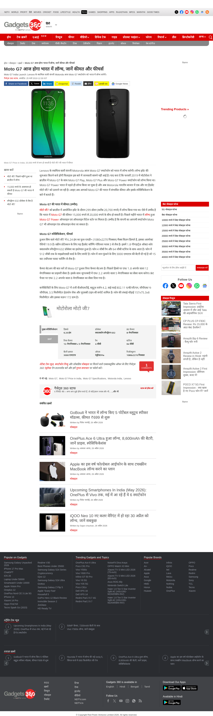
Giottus (41, 584)
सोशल (123, 43)
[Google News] (204, 285)
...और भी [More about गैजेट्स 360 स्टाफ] (115, 391)
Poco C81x (81, 587)
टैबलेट (22, 43)
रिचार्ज (161, 37)
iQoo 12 (41, 576)
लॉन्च (147, 214)
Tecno (192, 587)
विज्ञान (99, 43)
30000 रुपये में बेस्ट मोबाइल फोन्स (176, 246)
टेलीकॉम (86, 43)
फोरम (149, 37)
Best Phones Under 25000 (51, 566)
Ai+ (145, 566)
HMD (146, 584)
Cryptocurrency (45, 573)
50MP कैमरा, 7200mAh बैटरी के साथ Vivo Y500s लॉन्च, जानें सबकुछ (83, 627)
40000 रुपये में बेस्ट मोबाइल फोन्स (176, 257)
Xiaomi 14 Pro (11, 600)
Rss (140, 700)
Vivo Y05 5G (82, 584)
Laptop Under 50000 (14, 579)
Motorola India (115, 378)
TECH (84, 12)
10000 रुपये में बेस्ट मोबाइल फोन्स (176, 220)
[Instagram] (189, 285)
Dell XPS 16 (82, 591)
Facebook (108, 700)
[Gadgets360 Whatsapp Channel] (197, 285)
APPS (111, 12)
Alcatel (147, 569)
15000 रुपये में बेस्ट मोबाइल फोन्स (176, 230)
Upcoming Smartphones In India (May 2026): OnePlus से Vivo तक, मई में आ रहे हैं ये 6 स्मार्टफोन (32, 629)
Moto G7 (56, 214)
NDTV (7, 12)
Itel (167, 569)
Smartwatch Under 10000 (16, 583)
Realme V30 (44, 562)
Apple (147, 573)
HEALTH (76, 12)
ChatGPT (8, 572)
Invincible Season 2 (47, 601)
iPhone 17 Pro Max (13, 568)
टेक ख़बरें (22, 37)
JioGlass (42, 605)
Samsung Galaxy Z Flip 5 (50, 587)
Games (92, 12)
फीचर (71, 37)
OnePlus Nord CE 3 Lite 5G (18, 593)
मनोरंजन (45, 43)
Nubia (169, 587)
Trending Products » (175, 109)
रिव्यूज (59, 37)
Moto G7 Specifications (94, 378)
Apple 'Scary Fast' (47, 591)
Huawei (147, 591)
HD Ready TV (44, 608)
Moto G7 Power (49, 219)
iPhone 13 (9, 597)
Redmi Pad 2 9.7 (84, 601)
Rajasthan (121, 12)
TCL (191, 584)
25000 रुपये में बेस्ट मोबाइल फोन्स (176, 241)
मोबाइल (10, 43)
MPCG (132, 12)
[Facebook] (165, 285)
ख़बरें (20, 63)
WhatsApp (134, 700)
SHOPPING (102, 12)
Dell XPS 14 (82, 594)
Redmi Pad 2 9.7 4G (86, 598)
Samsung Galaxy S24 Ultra (51, 580)
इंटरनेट (111, 43)
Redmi (192, 573)
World (15, 12)
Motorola (170, 580)
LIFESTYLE (65, 12)
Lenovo (127, 378)
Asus (146, 576)
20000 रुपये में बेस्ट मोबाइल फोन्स (176, 236)
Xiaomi (192, 591)
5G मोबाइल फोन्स (169, 209)
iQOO (169, 566)
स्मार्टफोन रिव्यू (61, 364)
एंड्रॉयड (48, 368)
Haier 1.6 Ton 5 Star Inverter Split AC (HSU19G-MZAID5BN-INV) (122, 591)
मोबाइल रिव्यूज (169, 298)
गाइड (114, 37)
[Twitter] (173, 285)
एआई (40, 37)
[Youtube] (181, 285)
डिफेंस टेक (100, 37)
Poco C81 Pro (83, 566)
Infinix (169, 562)
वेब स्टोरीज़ (150, 43)
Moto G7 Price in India (70, 378)
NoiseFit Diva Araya (117, 562)
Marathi (141, 12)
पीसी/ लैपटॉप (60, 43)
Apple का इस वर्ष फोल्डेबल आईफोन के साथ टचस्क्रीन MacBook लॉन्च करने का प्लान (187, 660)
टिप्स (75, 43)
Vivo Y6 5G (81, 580)
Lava (168, 573)
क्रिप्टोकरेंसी (188, 37)
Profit (23, 12)
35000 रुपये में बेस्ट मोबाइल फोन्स (176, 251)
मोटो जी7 (44, 210)
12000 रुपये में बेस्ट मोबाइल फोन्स (176, 225)
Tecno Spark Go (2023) (15, 607)
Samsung (193, 576)
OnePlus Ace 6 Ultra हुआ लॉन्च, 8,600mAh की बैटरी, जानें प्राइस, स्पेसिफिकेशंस (133, 660)
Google (147, 580)
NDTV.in (78, 703)
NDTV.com (80, 699)
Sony (191, 580)
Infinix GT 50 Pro (84, 576)
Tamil (147, 686)
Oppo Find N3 (11, 604)
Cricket (47, 12)
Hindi (122, 686)
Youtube (121, 700)
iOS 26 (7, 575)
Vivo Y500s (81, 569)
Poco (191, 566)
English (110, 686)
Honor (147, 587)
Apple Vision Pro (12, 586)
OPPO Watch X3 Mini (118, 566)
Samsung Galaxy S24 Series (52, 569)
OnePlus (170, 591)
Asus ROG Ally (115, 582)
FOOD (56, 12)
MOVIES (37, 12)
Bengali (135, 686)
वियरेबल (135, 43)
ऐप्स (33, 43)
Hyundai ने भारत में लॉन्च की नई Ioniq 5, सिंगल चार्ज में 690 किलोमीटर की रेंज (85, 659)
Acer (146, 562)
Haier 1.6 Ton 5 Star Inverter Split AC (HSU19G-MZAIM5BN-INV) (122, 600)
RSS (46, 682)
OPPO (192, 562)
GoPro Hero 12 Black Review (52, 598)
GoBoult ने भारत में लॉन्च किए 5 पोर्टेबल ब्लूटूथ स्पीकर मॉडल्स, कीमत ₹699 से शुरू (31, 659)
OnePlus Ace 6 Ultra (86, 562)
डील (174, 37)
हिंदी (30, 12)
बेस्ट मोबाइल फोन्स (169, 214)
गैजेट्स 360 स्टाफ (11, 78)
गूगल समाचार (82, 368)
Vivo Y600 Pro (83, 573)
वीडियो (83, 37)
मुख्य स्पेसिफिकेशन (49, 329)
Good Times (153, 12)
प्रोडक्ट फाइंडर (130, 37)
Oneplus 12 (10, 590)
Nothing (170, 584)
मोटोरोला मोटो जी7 (73, 308)
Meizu (169, 576)
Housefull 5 (43, 594)
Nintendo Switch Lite (118, 585)
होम (9, 37)
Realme (192, 569)
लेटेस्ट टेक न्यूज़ (46, 364)
